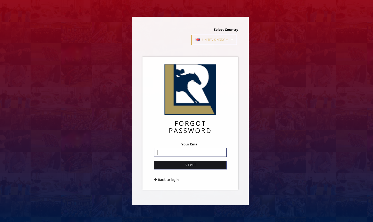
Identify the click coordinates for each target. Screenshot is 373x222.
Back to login (166, 179)
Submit (190, 165)
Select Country (226, 29)
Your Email (190, 144)
